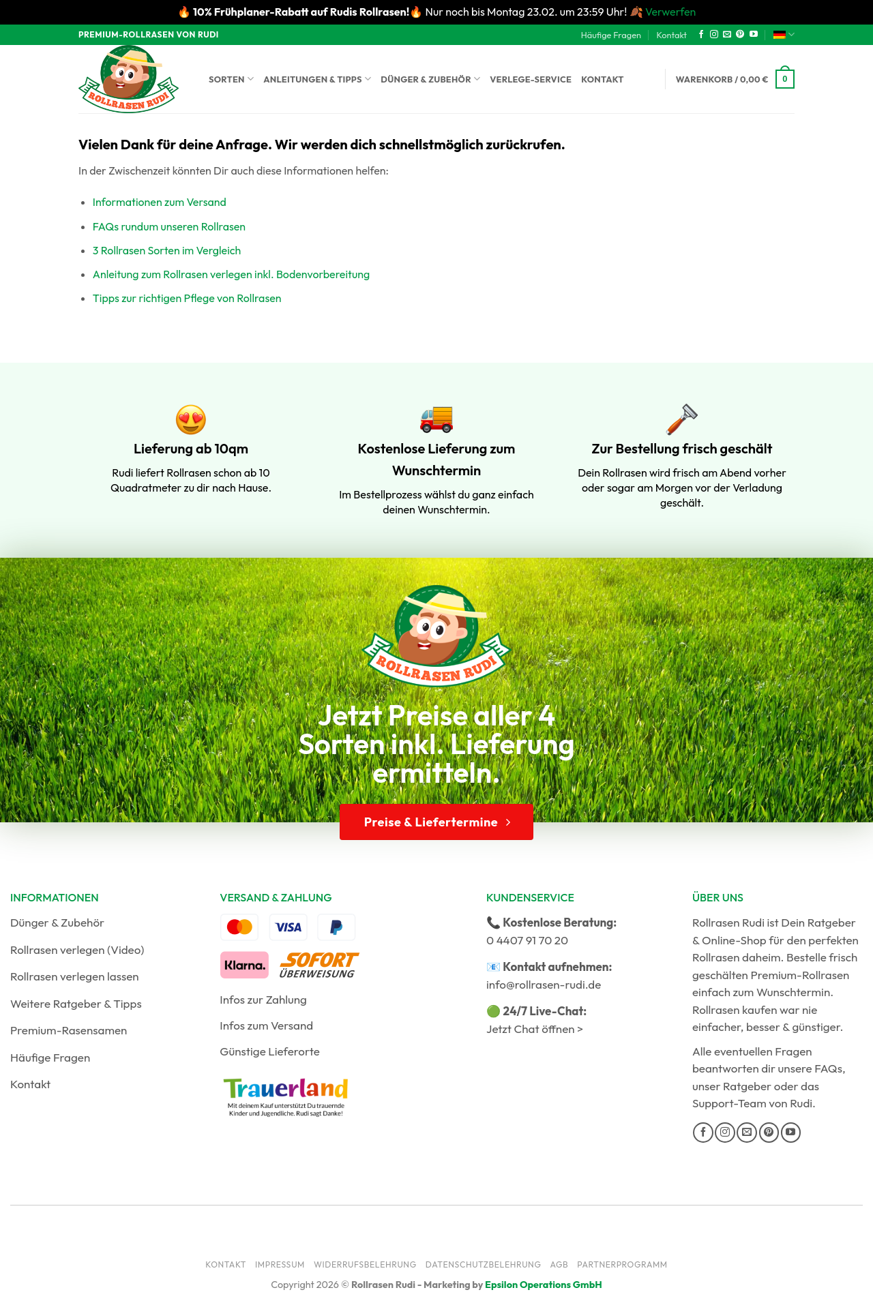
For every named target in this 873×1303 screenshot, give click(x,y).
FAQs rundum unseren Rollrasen (169, 226)
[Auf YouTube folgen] (754, 35)
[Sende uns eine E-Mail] (727, 35)
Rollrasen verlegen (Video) (77, 949)
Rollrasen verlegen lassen (74, 976)
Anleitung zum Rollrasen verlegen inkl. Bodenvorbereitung (231, 274)
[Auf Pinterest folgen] (740, 35)
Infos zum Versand (266, 1025)
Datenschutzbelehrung (484, 1264)
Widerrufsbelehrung (365, 1264)
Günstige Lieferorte (270, 1051)
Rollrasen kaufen (734, 1009)
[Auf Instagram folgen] (714, 35)
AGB (559, 1264)
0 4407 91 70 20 (527, 940)
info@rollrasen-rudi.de (543, 984)
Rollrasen (716, 957)
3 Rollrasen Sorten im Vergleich (167, 250)
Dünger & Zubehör (430, 78)
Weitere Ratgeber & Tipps (76, 1003)
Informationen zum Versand (159, 202)
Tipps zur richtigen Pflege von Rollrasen (187, 298)
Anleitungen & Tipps (317, 78)
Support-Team (729, 1103)
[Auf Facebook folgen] (701, 35)
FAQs (828, 1068)
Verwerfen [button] (670, 11)
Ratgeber (747, 1086)
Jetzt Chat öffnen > (534, 1028)
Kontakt (671, 34)
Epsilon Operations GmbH (543, 1284)
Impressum (280, 1264)
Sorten (231, 78)
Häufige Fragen (611, 34)
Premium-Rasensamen (68, 1030)
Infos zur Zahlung (263, 999)
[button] (735, 79)
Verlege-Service (531, 79)
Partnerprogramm (622, 1264)
